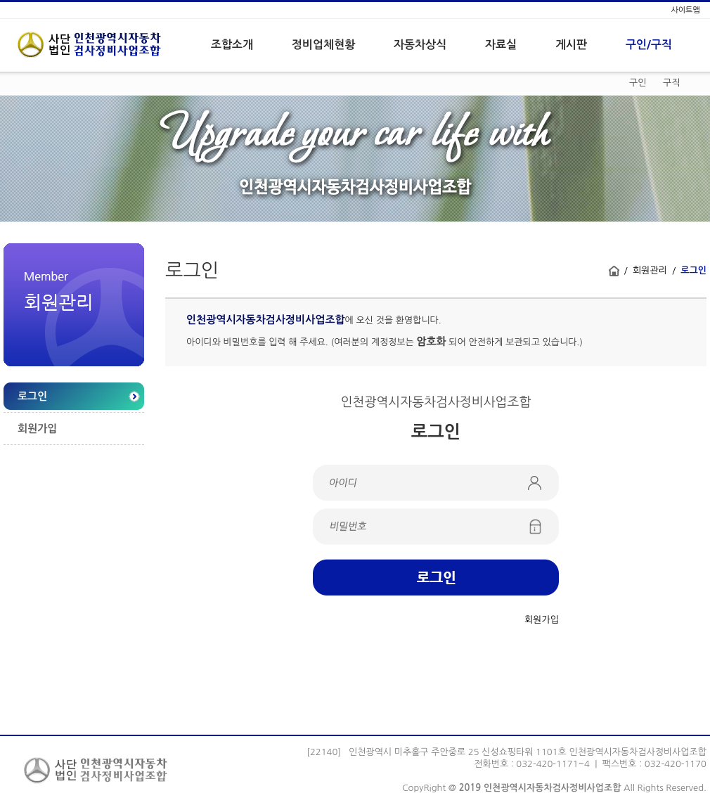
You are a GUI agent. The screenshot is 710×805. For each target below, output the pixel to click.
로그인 (32, 396)
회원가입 (37, 428)
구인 (637, 82)
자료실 (501, 44)
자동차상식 (420, 44)
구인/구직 (649, 44)
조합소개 (232, 44)
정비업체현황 (323, 44)
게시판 (571, 44)
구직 (671, 82)
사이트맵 (685, 10)
